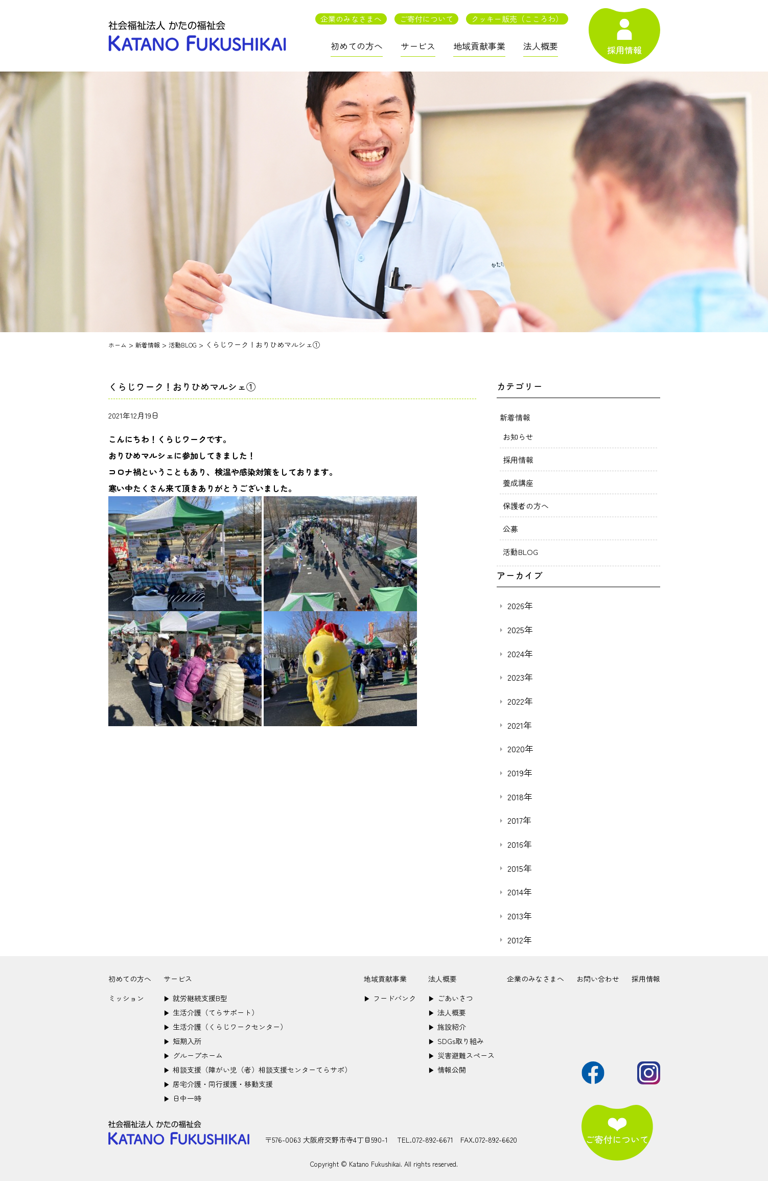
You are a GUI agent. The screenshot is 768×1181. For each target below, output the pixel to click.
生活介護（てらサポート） (211, 1012)
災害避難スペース (461, 1055)
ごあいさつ (450, 998)
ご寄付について (426, 18)
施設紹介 (447, 1027)
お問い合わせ (597, 979)
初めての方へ (357, 45)
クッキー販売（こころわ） (517, 18)
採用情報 (519, 459)
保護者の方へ (527, 505)
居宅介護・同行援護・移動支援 (218, 1084)
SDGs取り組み (456, 1041)
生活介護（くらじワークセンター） (225, 1027)
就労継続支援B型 (195, 998)
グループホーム (193, 1055)
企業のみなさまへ (351, 18)
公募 (511, 528)
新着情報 (516, 417)
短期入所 (182, 1041)
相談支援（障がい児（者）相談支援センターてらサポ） (258, 1069)
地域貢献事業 (479, 45)
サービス (418, 45)
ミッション (126, 998)
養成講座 (519, 482)
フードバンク (390, 998)
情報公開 (447, 1069)
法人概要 (540, 45)
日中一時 (182, 1098)
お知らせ (519, 436)
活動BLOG (522, 551)
